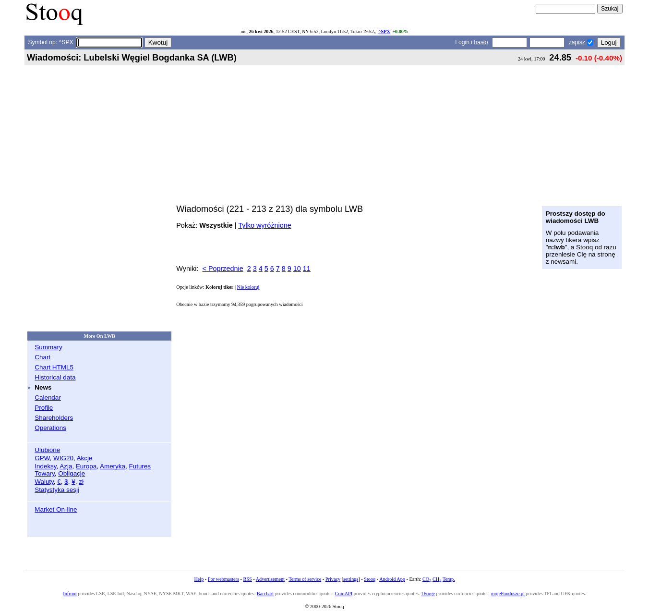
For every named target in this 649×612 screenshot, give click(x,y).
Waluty (44, 481)
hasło (481, 42)
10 (297, 268)
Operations (50, 427)
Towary (45, 473)
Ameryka (112, 466)
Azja (66, 466)
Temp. (449, 579)
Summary (48, 347)
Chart (42, 357)
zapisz (577, 42)
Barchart (265, 593)
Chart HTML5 (54, 367)
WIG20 (63, 458)
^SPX (384, 31)
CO (426, 579)
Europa (86, 466)
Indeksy (45, 466)
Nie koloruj (248, 287)
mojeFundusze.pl (508, 593)
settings (350, 579)
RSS (247, 579)
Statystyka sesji (57, 489)
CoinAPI (343, 593)
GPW (42, 458)
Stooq (369, 579)
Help (199, 579)
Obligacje (71, 473)
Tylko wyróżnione (264, 225)
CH (437, 579)
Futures (140, 466)
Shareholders (54, 417)
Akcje (85, 458)
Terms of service (304, 579)
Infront (69, 593)
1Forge (428, 593)
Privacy (332, 579)
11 (307, 268)
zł (81, 481)
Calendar (48, 397)
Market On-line (56, 509)
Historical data (55, 377)
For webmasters (223, 579)
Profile (44, 407)
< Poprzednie (223, 268)
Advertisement (270, 579)
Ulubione (47, 449)
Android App (392, 579)
